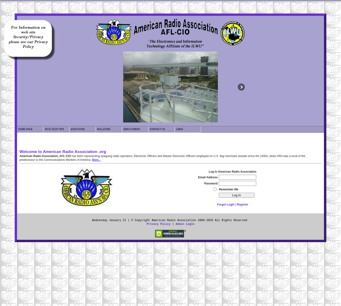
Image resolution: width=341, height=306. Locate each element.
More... (96, 160)
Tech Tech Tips (54, 129)
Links (179, 129)
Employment (131, 129)
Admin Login (185, 224)
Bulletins (103, 129)
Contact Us (157, 129)
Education (78, 129)
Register (242, 204)
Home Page (25, 129)
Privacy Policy (158, 224)
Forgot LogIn (225, 204)
